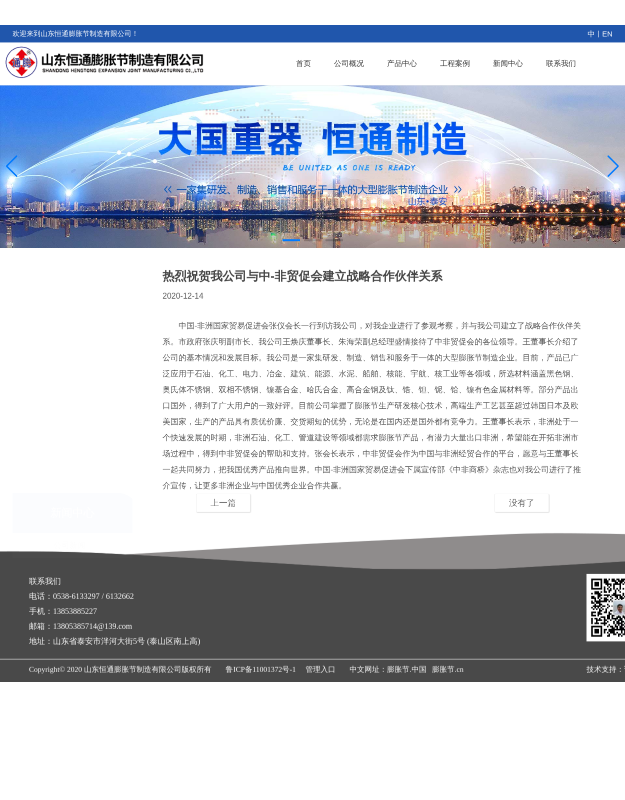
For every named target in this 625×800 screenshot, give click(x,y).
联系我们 (562, 63)
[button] (291, 240)
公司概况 (358, 63)
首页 (314, 63)
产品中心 (409, 63)
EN (607, 33)
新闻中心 (511, 63)
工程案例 (460, 63)
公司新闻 (73, 498)
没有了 (521, 503)
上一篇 (223, 503)
